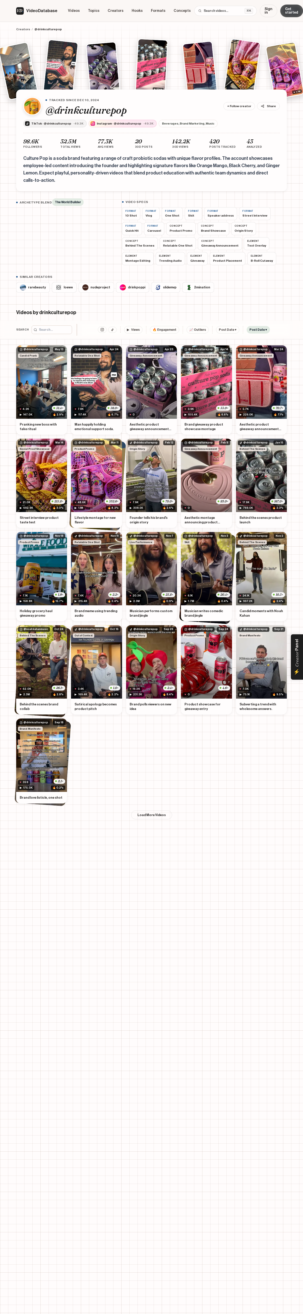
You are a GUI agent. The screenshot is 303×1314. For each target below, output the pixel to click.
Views (133, 329)
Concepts (182, 11)
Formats (158, 11)
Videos (74, 11)
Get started (291, 10)
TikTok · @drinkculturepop (54, 123)
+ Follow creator (239, 106)
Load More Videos (151, 815)
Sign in (268, 10)
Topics (94, 11)
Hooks (137, 11)
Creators (116, 11)
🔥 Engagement (164, 329)
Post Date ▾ (228, 329)
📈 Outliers (197, 329)
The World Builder (68, 202)
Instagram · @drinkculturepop (121, 123)
